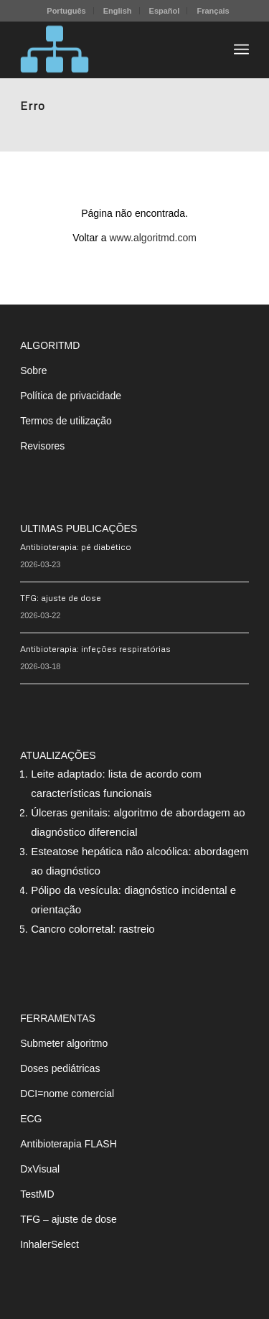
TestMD (37, 1194)
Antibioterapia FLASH (68, 1144)
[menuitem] (66, 10)
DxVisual (40, 1169)
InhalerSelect (49, 1244)
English (117, 10)
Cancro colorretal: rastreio (93, 929)
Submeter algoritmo (64, 1043)
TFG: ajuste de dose (60, 597)
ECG (31, 1118)
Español (164, 10)
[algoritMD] (111, 49)
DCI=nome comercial (67, 1093)
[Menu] (241, 49)
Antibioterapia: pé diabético (75, 546)
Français (213, 10)
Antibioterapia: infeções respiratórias (95, 648)
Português (66, 10)
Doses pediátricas (60, 1068)
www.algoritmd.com (153, 237)
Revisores (42, 446)
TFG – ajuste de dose (68, 1219)
